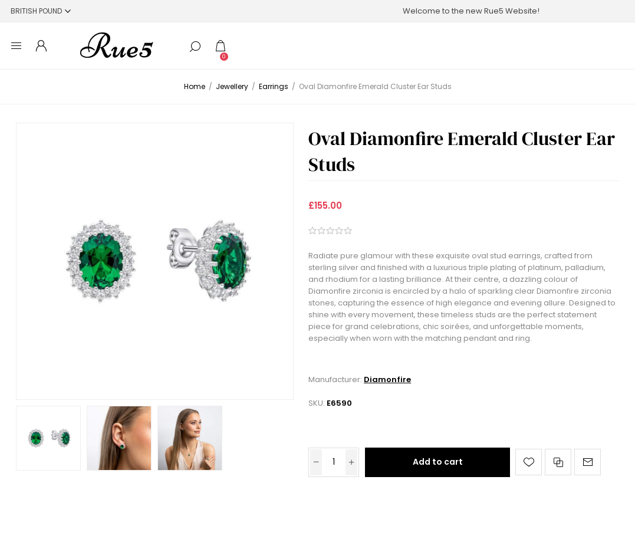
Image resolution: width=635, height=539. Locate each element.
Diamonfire (387, 379)
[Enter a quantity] (334, 462)
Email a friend (587, 462)
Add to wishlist (528, 462)
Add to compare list (558, 462)
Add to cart (438, 462)
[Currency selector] (41, 11)
